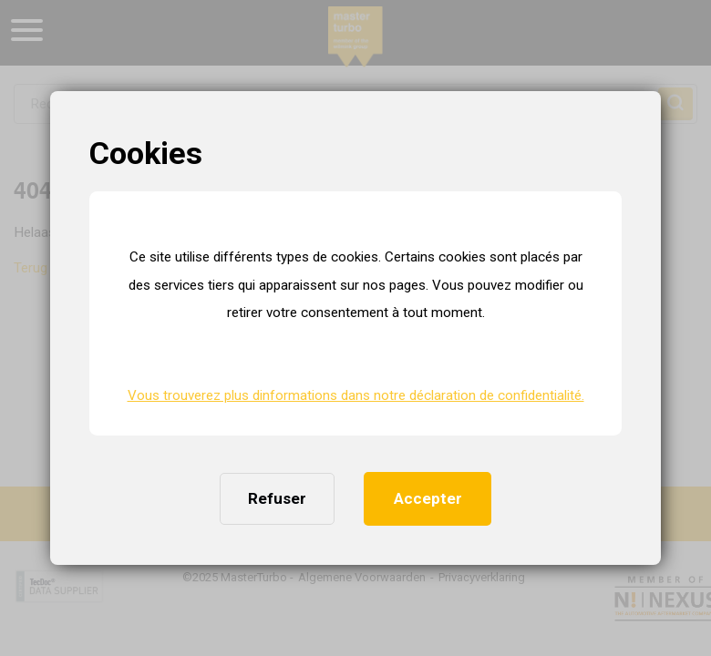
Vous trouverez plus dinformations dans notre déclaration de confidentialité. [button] (356, 395)
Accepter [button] (428, 498)
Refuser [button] (277, 498)
